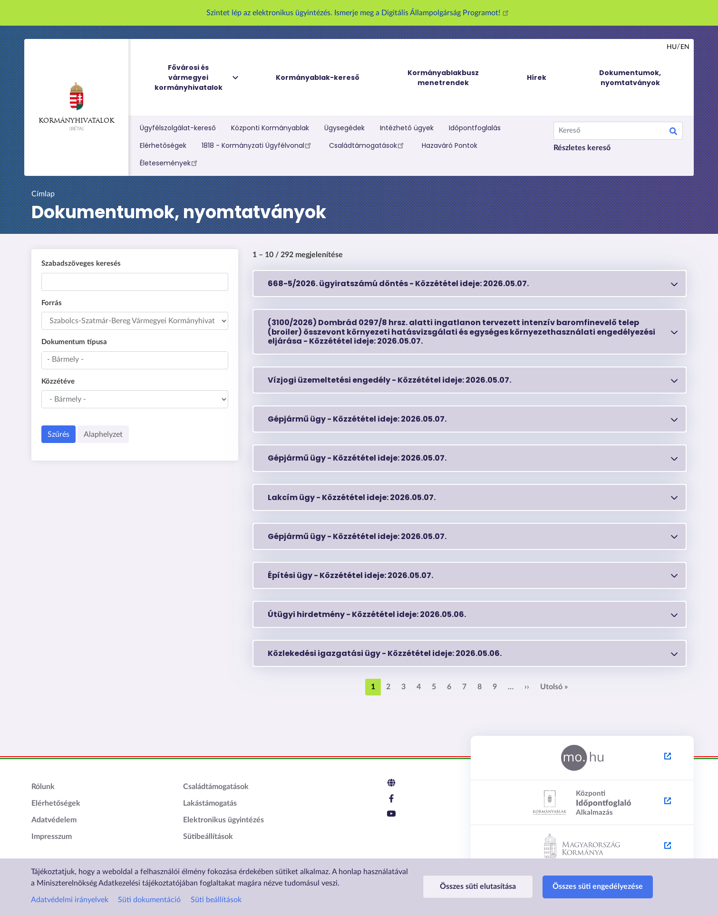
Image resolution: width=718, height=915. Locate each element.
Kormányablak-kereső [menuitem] (317, 77)
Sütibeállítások (208, 836)
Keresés (673, 132)
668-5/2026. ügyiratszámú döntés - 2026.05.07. (398, 283)
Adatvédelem (54, 820)
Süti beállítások (216, 900)
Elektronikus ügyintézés (223, 820)
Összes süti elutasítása (478, 886)
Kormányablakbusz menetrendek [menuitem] (443, 77)
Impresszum (51, 836)
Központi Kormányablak (270, 128)
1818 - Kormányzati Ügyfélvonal (258, 145)
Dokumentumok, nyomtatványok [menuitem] (630, 77)
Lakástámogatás (210, 803)
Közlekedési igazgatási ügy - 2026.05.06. (385, 653)
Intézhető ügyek (407, 128)
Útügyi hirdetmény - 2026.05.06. (367, 614)
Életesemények (170, 162)
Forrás (51, 303)
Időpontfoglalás (475, 128)
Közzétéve (58, 381)
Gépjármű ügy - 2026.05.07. (357, 419)
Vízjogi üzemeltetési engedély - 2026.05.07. (389, 380)
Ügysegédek (344, 128)
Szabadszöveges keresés (81, 263)
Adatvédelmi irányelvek (69, 900)
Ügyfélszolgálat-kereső (178, 128)
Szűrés (58, 434)
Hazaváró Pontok (449, 145)
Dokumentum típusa (74, 342)
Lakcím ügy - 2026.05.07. (352, 497)
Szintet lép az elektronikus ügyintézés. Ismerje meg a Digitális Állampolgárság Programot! (359, 13)
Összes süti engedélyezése (598, 886)
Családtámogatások (368, 145)
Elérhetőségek (163, 145)
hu (672, 47)
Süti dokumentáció (149, 900)
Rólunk (43, 786)
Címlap (43, 194)
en (684, 47)
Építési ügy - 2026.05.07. (350, 575)
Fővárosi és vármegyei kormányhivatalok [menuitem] (197, 77)
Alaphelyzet (103, 434)
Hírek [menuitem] (536, 77)
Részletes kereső (582, 148)
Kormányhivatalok (76, 103)
